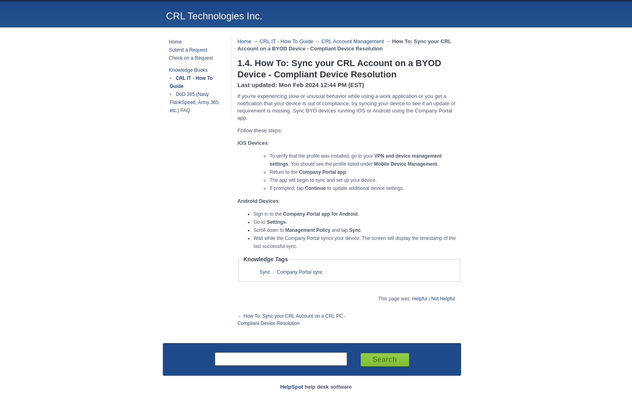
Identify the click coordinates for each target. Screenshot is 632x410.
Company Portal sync (300, 272)
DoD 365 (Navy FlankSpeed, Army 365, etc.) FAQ (195, 102)
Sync (265, 272)
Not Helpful (443, 299)
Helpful (419, 299)
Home (175, 42)
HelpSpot (291, 387)
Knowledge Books (188, 70)
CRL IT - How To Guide (286, 41)
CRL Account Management (353, 41)
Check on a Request (191, 58)
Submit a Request (188, 50)
